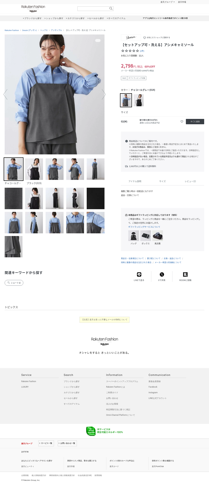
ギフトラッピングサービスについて (144, 226)
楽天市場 (182, 2)
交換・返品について (172, 258)
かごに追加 (195, 121)
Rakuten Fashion (47, 8)
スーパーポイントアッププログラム (122, 381)
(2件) (142, 50)
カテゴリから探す (72, 392)
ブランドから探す (72, 381)
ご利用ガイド (112, 392)
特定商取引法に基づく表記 (118, 409)
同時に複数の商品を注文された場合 (136, 262)
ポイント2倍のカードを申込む (122, 461)
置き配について (153, 258)
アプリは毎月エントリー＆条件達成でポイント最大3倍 (165, 18)
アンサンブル (56, 30)
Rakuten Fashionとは (115, 387)
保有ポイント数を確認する (163, 461)
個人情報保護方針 (39, 475)
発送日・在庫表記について (132, 258)
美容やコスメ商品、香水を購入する (82, 461)
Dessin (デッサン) (29, 30)
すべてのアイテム (72, 404)
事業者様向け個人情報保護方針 (62, 475)
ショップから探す (72, 387)
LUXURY (25, 387)
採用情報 (98, 475)
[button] (5, 94)
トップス (44, 30)
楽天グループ (167, 2)
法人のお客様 (112, 404)
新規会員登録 (155, 381)
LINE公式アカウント (158, 398)
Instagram (153, 392)
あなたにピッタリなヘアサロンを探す (36, 461)
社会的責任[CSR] (85, 475)
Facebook (153, 387)
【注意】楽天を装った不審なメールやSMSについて (105, 319)
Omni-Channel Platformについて (120, 415)
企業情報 (25, 475)
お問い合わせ (112, 398)
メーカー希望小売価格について (168, 262)
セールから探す (71, 398)
